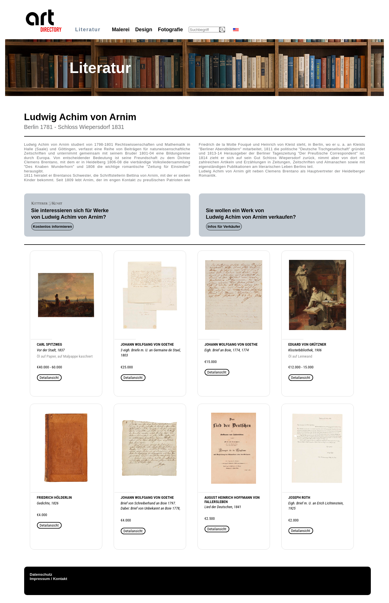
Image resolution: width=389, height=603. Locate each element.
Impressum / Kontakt (48, 579)
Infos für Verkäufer (224, 226)
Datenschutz (41, 574)
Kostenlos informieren (52, 226)
